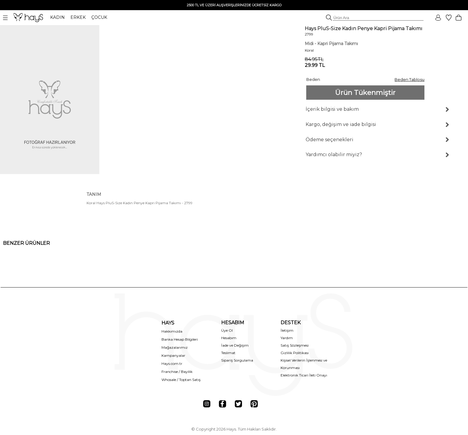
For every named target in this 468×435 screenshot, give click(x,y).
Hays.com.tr (171, 363)
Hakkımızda (171, 331)
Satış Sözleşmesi (295, 345)
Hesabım (228, 338)
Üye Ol (227, 330)
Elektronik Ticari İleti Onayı (304, 375)
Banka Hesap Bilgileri (179, 339)
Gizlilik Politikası (295, 353)
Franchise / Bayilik (177, 371)
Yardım (287, 338)
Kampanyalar (173, 355)
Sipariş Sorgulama (237, 360)
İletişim (287, 330)
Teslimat (228, 353)
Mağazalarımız (174, 347)
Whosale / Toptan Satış (181, 379)
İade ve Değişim (235, 345)
